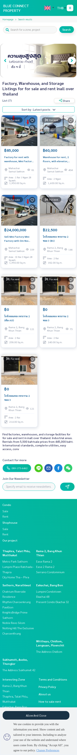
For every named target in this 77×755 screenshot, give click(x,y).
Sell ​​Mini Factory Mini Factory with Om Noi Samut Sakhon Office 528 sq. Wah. (19, 239)
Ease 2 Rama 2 (45, 566)
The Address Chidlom (49, 651)
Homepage (7, 19)
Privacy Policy (47, 687)
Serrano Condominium (50, 572)
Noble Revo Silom (13, 623)
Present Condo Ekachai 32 (52, 602)
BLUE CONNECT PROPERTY (16, 8)
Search (66, 29)
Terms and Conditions (53, 679)
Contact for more (14, 460)
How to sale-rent (50, 701)
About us (45, 694)
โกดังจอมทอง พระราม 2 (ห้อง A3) (17, 318)
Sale (5, 511)
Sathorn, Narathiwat (16, 585)
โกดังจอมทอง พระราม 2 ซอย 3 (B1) (55, 238)
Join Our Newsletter (16, 478)
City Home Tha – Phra (15, 577)
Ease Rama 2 (44, 561)
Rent (5, 516)
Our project (9, 540)
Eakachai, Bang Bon (49, 585)
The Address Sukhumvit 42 (19, 670)
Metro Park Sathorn (15, 561)
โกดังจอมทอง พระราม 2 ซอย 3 (55, 318)
